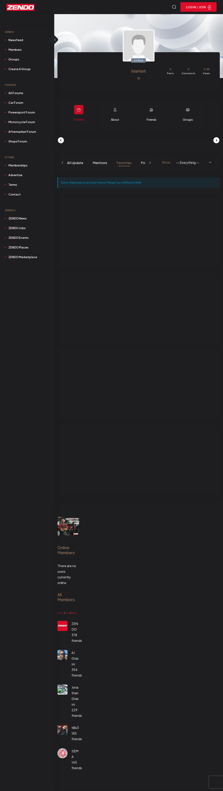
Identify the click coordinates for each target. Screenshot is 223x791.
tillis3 (75, 728)
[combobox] (193, 162)
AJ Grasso (75, 659)
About (115, 120)
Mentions (100, 163)
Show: (166, 163)
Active (67, 614)
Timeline (78, 120)
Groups (188, 120)
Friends (151, 120)
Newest (60, 614)
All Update (75, 163)
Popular (74, 614)
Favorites (124, 163)
